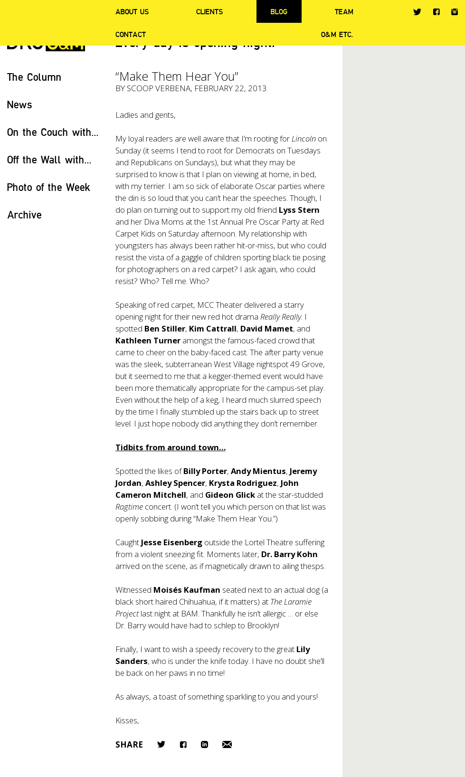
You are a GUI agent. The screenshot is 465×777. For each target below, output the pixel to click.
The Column (34, 76)
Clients (209, 11)
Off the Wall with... (49, 159)
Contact (130, 34)
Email (227, 744)
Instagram (454, 12)
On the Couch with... (53, 131)
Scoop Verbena (158, 88)
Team (344, 11)
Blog (279, 11)
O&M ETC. (337, 34)
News (19, 104)
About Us (132, 11)
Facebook (436, 11)
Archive (24, 214)
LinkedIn (204, 744)
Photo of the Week (48, 186)
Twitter (417, 12)
